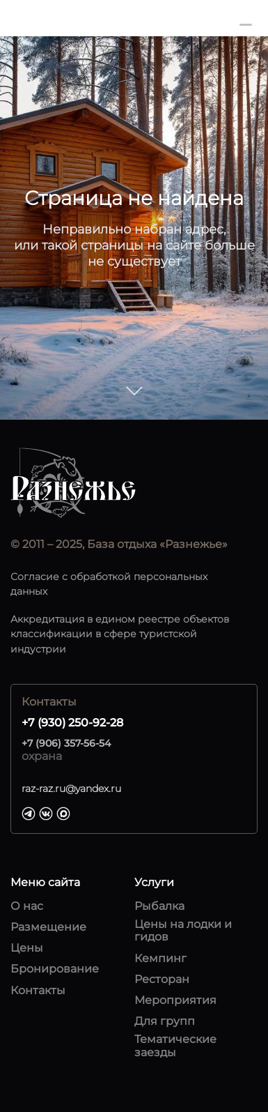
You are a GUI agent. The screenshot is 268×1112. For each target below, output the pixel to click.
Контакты (37, 990)
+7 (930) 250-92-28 (177, 18)
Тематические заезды (175, 1045)
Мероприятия (175, 1000)
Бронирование (54, 969)
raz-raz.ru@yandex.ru (71, 788)
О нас (26, 906)
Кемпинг (160, 958)
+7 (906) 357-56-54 (66, 743)
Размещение (48, 927)
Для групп (164, 1021)
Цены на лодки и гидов (183, 930)
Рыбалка (159, 906)
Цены (26, 948)
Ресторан (161, 979)
